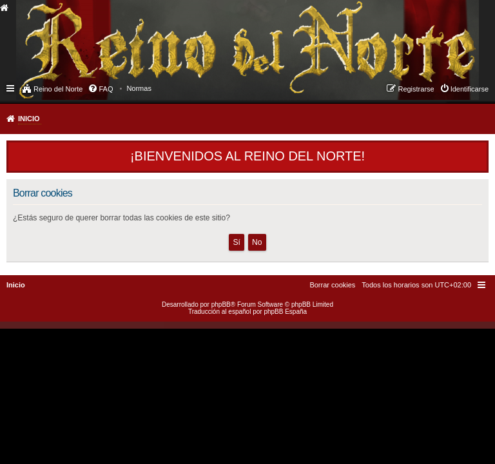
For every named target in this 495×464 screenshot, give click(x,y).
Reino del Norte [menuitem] (58, 89)
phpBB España (285, 311)
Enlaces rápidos (11, 88)
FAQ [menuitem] (106, 89)
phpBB (221, 304)
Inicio (29, 118)
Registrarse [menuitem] (416, 89)
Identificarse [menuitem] (470, 89)
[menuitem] (138, 88)
